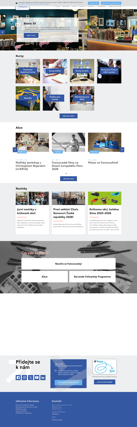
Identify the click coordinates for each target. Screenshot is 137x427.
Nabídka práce (21, 409)
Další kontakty (57, 420)
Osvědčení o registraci (24, 413)
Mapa (54, 417)
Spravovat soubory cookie (111, 3)
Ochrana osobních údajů (25, 405)
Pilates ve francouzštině (103, 163)
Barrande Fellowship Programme (92, 276)
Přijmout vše (94, 3)
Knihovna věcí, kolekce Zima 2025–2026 (104, 211)
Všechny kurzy (68, 116)
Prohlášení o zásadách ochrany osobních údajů (34, 4)
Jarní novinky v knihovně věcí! (26, 211)
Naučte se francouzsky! (68, 264)
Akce (44, 276)
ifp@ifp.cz (55, 414)
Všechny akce (68, 179)
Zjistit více (31, 36)
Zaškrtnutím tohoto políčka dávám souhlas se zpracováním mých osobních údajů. (69, 372)
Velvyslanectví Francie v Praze (26, 407)
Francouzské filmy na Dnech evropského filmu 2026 (67, 166)
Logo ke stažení (21, 411)
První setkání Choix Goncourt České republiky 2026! (65, 213)
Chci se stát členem (104, 382)
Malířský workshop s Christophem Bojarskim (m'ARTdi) (30, 166)
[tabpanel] (68, 29)
